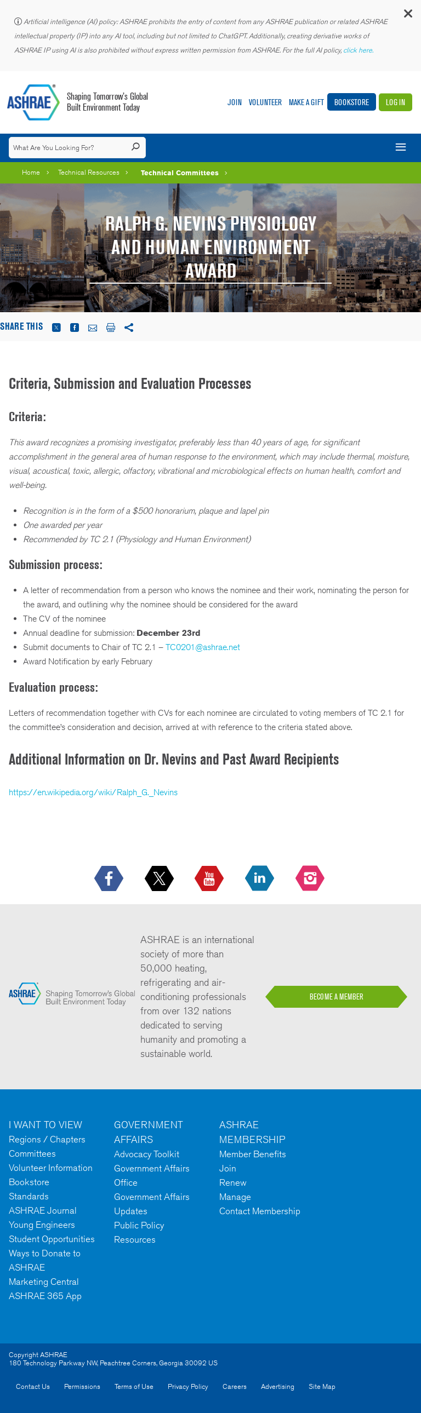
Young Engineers (42, 1224)
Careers (235, 1386)
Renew (233, 1182)
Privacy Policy (188, 1386)
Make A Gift (306, 102)
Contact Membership (259, 1210)
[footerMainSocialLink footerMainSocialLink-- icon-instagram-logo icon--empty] (311, 879)
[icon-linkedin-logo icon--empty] (260, 879)
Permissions (82, 1386)
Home (31, 172)
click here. (359, 50)
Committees (32, 1153)
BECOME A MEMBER (336, 997)
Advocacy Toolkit (146, 1153)
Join (234, 102)
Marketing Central (44, 1281)
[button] (407, 16)
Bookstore (351, 102)
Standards (29, 1196)
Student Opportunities (52, 1238)
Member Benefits (252, 1153)
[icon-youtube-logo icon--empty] (210, 879)
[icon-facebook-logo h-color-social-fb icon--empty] (110, 879)
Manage (235, 1196)
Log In (395, 102)
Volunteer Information (51, 1167)
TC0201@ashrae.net (203, 647)
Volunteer (265, 102)
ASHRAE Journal (43, 1210)
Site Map (322, 1386)
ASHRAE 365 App (45, 1295)
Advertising (277, 1386)
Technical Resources (89, 172)
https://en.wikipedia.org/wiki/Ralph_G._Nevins (93, 792)
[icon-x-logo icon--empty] (160, 879)
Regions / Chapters (47, 1139)
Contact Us (33, 1386)
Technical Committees (180, 172)
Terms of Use (134, 1386)
